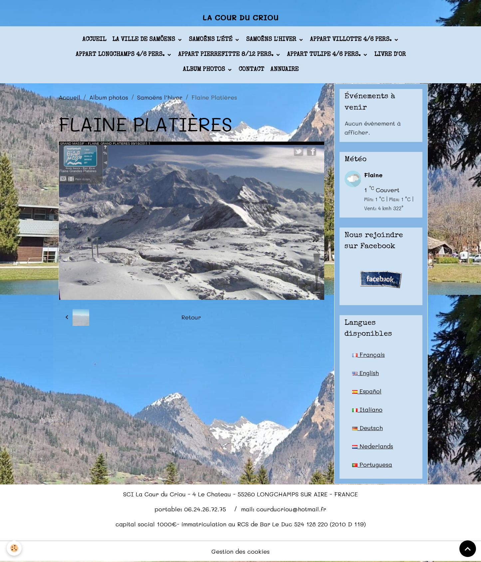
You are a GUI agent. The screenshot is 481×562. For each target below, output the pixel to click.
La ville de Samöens (144, 40)
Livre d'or (390, 55)
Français (368, 354)
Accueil (94, 40)
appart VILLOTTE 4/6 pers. (351, 40)
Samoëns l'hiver (272, 40)
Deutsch (367, 428)
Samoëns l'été (211, 40)
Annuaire (284, 70)
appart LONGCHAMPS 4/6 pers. (121, 55)
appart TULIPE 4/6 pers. (324, 55)
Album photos (205, 70)
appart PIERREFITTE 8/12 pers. (226, 55)
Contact (251, 70)
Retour (191, 317)
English (365, 373)
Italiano (367, 409)
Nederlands (372, 446)
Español (366, 391)
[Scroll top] (467, 548)
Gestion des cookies (240, 551)
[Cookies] (14, 548)
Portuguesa (372, 464)
